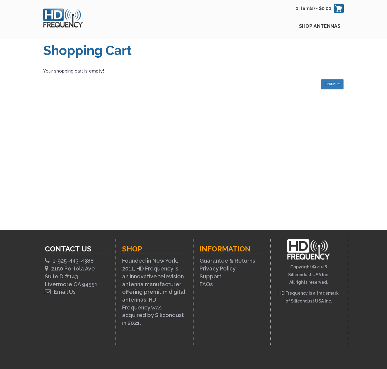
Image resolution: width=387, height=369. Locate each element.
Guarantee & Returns (227, 260)
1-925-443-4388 (69, 260)
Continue (332, 84)
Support (210, 276)
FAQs (206, 284)
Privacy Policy (218, 268)
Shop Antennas (319, 26)
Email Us (60, 292)
